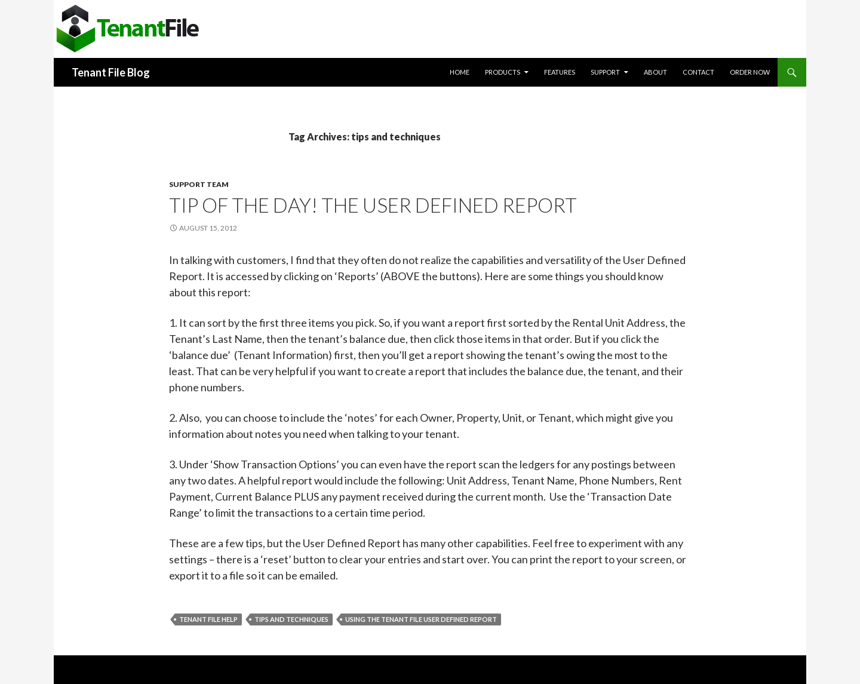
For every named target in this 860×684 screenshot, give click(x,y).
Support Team (199, 184)
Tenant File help (208, 619)
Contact (698, 72)
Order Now (750, 72)
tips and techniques (291, 619)
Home (459, 72)
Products (502, 72)
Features (559, 72)
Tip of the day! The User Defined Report (373, 205)
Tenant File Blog (111, 72)
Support (605, 72)
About (655, 72)
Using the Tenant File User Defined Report (421, 619)
